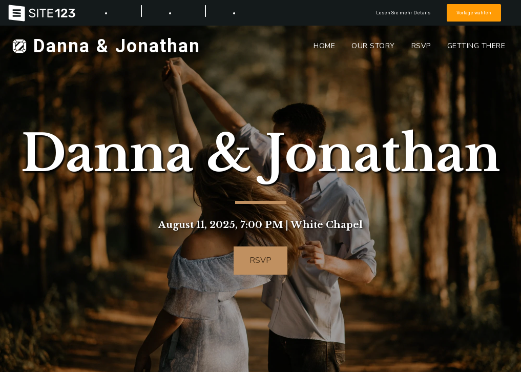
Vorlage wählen (473, 12)
